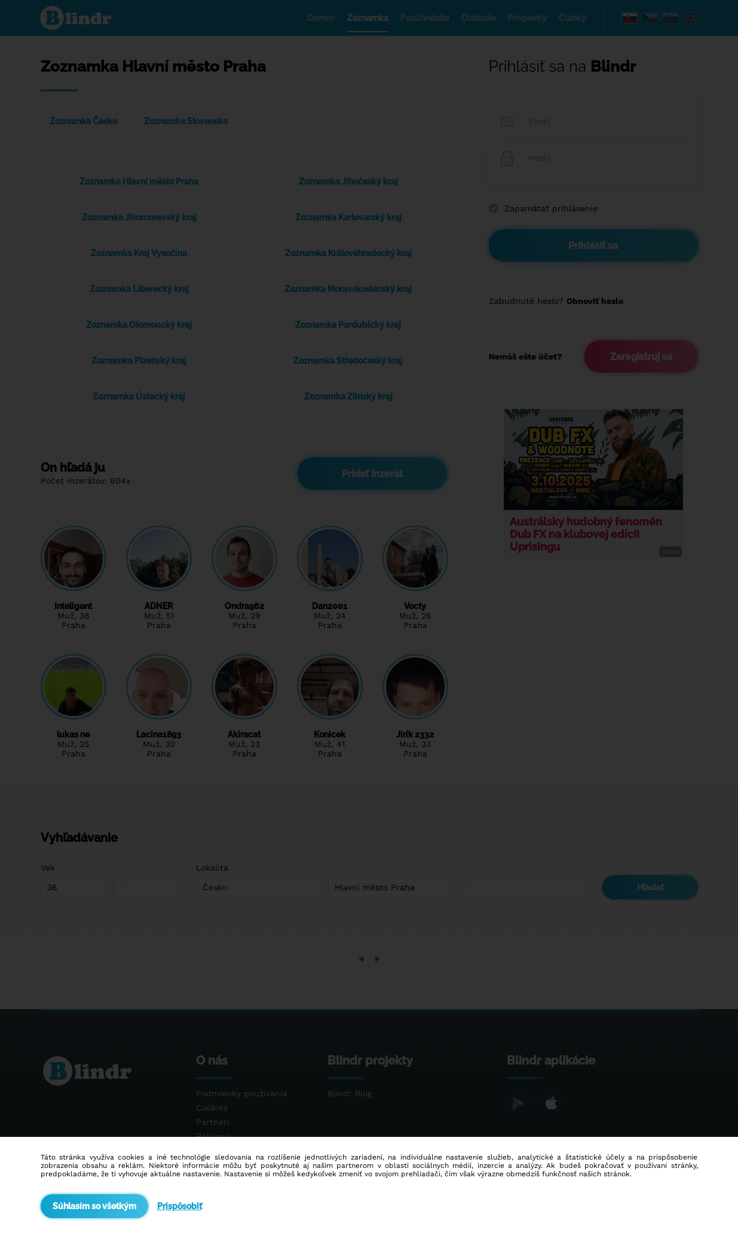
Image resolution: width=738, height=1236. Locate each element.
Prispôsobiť (179, 1206)
